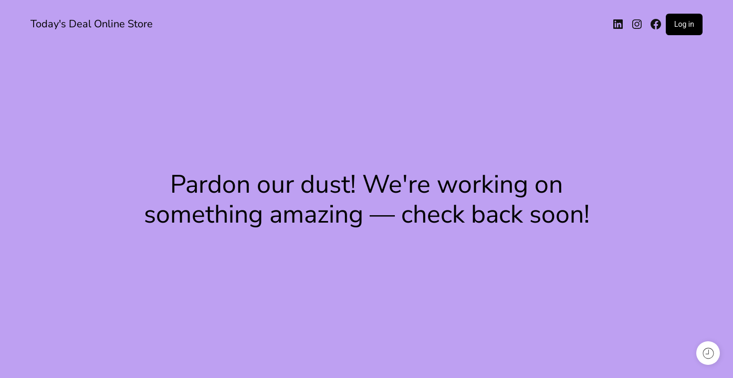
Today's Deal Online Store (91, 24)
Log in (684, 24)
